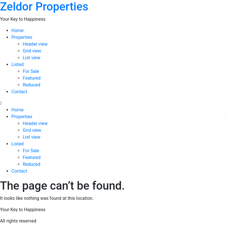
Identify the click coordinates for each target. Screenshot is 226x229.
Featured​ (32, 78)
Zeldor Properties (44, 6)
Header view (35, 44)
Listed (17, 64)
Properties (21, 37)
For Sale (31, 71)
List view (31, 57)
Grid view (32, 51)
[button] (113, 103)
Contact (19, 91)
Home (17, 30)
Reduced (31, 85)
